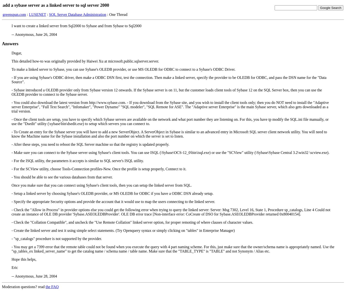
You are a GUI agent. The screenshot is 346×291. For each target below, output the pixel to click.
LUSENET (37, 15)
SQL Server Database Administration (77, 15)
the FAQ (52, 287)
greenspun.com (14, 15)
